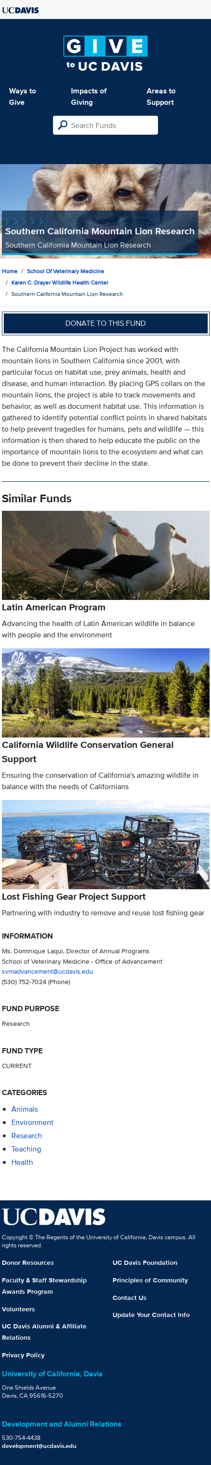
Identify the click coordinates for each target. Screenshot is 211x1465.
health (22, 1162)
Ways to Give (22, 96)
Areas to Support (161, 96)
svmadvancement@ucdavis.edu (47, 971)
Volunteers (18, 1309)
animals (24, 1109)
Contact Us (130, 1297)
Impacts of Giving (88, 96)
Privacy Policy (23, 1355)
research (26, 1135)
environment (32, 1122)
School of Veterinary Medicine (65, 271)
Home (10, 271)
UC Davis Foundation (145, 1262)
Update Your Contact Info (151, 1314)
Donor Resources (28, 1262)
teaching (26, 1148)
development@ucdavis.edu (39, 1445)
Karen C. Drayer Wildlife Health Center (59, 282)
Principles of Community (150, 1280)
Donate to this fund (105, 323)
